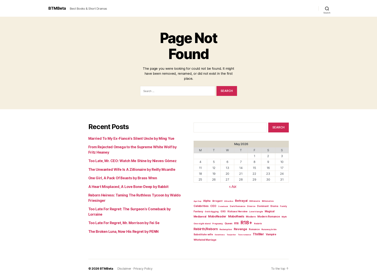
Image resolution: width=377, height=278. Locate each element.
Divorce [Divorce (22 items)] (251, 206)
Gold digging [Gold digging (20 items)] (212, 211)
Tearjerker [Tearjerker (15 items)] (231, 235)
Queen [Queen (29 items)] (229, 223)
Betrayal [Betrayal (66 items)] (241, 200)
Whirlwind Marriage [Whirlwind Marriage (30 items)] (205, 239)
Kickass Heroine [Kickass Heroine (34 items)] (238, 211)
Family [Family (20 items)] (283, 206)
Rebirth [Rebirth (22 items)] (258, 223)
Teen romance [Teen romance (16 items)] (244, 234)
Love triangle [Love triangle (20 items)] (256, 211)
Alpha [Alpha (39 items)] (206, 200)
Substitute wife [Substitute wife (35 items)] (203, 234)
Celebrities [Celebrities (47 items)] (201, 206)
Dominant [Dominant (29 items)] (263, 206)
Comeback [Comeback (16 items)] (223, 206)
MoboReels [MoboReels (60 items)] (236, 216)
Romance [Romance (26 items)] (254, 229)
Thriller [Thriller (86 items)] (258, 234)
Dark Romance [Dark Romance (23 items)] (237, 206)
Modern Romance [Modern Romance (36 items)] (268, 216)
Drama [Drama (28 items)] (274, 206)
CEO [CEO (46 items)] (213, 206)
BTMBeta (57, 8)
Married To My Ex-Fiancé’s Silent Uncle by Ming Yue (131, 138)
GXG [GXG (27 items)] (223, 211)
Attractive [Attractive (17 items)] (228, 201)
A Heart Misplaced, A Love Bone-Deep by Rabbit (128, 187)
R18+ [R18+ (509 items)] (246, 222)
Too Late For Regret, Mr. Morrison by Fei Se (124, 223)
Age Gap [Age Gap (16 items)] (197, 201)
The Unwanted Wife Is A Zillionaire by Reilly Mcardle (131, 169)
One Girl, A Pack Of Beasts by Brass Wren (122, 178)
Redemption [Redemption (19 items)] (225, 229)
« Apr (233, 186)
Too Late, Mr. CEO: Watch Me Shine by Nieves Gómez (132, 161)
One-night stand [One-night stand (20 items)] (202, 223)
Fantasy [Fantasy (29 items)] (198, 211)
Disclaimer (124, 268)
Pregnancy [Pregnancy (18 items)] (217, 223)
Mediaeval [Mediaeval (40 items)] (200, 216)
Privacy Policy (142, 268)
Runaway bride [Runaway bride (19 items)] (269, 229)
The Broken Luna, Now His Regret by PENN (123, 231)
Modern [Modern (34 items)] (251, 216)
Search (278, 127)
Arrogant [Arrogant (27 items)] (217, 201)
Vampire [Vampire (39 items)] (271, 234)
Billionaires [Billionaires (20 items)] (268, 201)
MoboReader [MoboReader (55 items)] (217, 216)
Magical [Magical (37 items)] (269, 211)
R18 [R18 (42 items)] (236, 223)
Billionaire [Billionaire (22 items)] (254, 201)
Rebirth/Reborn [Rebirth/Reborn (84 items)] (206, 229)
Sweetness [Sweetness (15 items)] (220, 235)
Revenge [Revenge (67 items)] (240, 229)
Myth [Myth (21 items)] (284, 216)
